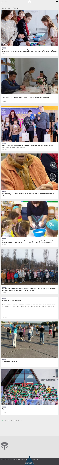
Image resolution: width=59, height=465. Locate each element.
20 (18, 421)
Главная (3, 5)
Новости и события (9, 5)
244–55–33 (5, 2)
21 (21, 421)
